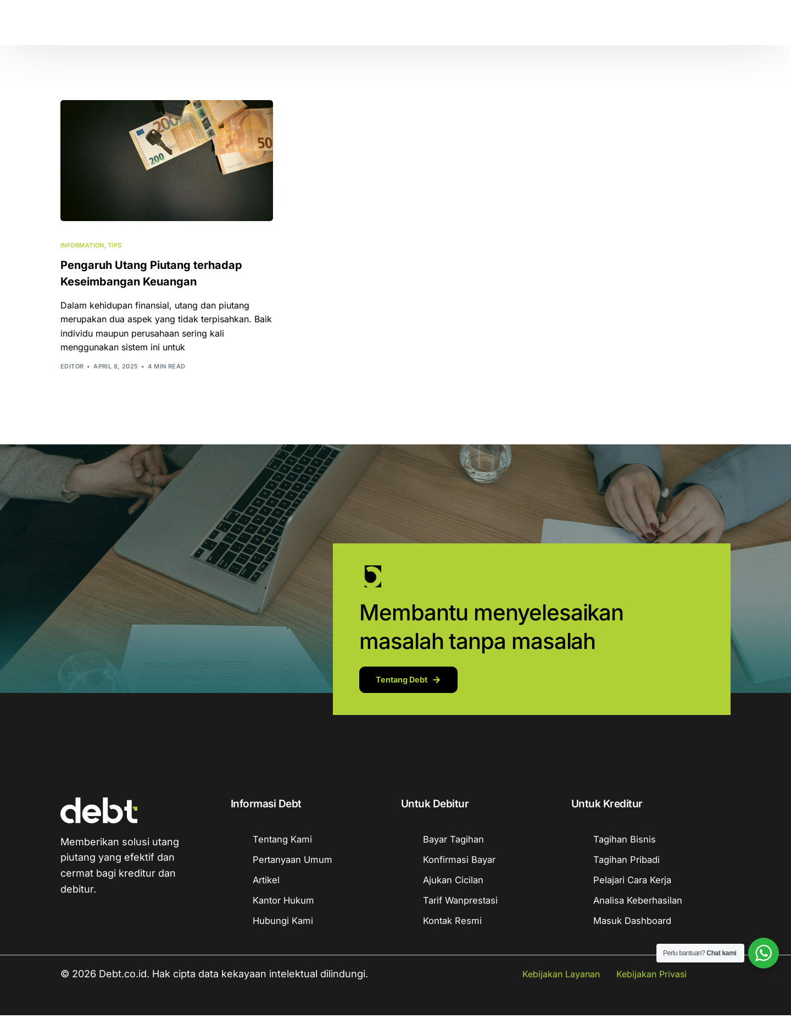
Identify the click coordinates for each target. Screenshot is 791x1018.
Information (82, 246)
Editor (72, 366)
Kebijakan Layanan (561, 976)
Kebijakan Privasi (651, 976)
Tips (115, 246)
